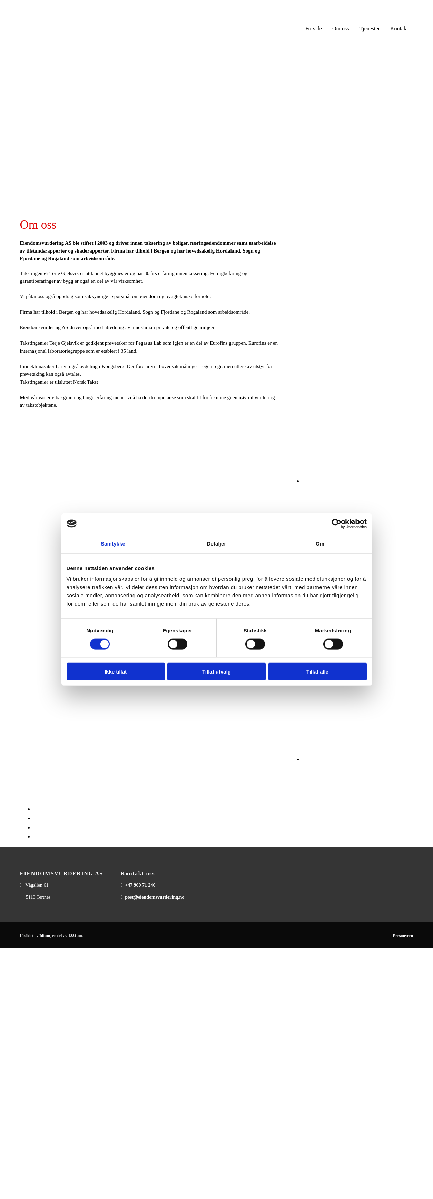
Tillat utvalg (216, 672)
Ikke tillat (116, 672)
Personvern (403, 935)
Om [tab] (320, 543)
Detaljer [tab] (216, 543)
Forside (313, 28)
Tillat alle (317, 672)
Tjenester (369, 28)
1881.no (75, 935)
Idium (44, 935)
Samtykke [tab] (113, 543)
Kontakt (399, 28)
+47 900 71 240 (140, 885)
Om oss (340, 28)
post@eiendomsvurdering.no (154, 897)
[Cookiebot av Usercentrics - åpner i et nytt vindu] (336, 523)
